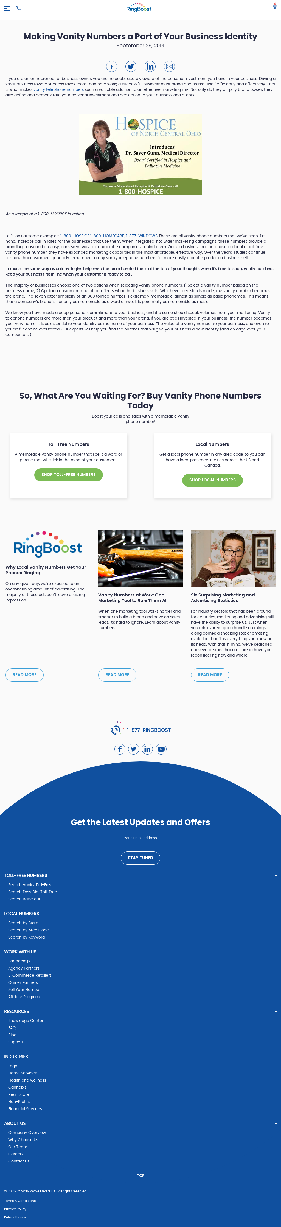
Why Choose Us (23, 1140)
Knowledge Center (25, 1021)
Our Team (17, 1147)
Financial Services (25, 1109)
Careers (15, 1154)
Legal (13, 1066)
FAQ (12, 1028)
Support (15, 1042)
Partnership (19, 961)
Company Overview (27, 1133)
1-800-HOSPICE (74, 236)
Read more (24, 675)
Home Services (22, 1073)
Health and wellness (27, 1080)
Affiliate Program (24, 997)
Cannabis (17, 1087)
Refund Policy (15, 1217)
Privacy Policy (15, 1209)
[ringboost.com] (139, 8)
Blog (12, 1035)
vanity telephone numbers (58, 90)
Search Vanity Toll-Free (30, 885)
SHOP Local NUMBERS (212, 480)
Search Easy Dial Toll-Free (32, 892)
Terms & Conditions (20, 1201)
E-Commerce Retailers (30, 975)
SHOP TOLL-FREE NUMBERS (68, 475)
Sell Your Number (24, 990)
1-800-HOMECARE (107, 236)
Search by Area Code (28, 930)
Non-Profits (19, 1102)
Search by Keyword (26, 937)
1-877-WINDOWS (142, 236)
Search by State (23, 923)
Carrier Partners (23, 983)
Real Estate (18, 1095)
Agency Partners (24, 968)
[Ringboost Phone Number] (18, 8)
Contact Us (18, 1161)
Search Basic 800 (24, 899)
